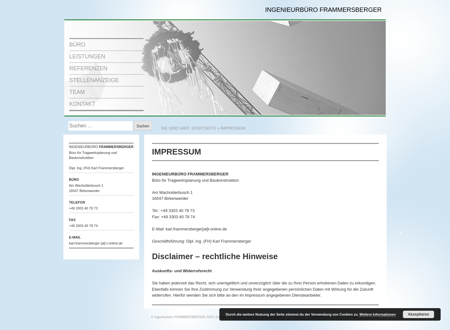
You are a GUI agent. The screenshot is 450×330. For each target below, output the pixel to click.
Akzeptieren (418, 314)
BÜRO (77, 45)
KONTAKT (82, 104)
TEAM (77, 92)
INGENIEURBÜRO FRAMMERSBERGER (323, 9)
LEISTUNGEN (87, 56)
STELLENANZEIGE (94, 80)
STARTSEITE (203, 128)
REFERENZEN (88, 68)
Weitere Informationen (378, 314)
